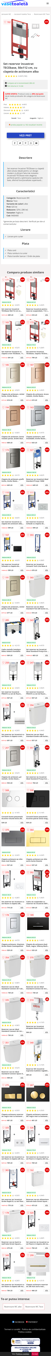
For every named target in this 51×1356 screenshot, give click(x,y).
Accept (35, 1354)
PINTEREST (32, 1322)
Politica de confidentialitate (34, 1329)
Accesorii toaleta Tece (22, 14)
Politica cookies (25, 1332)
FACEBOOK (18, 1322)
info (22, 315)
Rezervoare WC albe (13, 1306)
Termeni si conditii (12, 1329)
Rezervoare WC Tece (42, 14)
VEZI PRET (25, 135)
